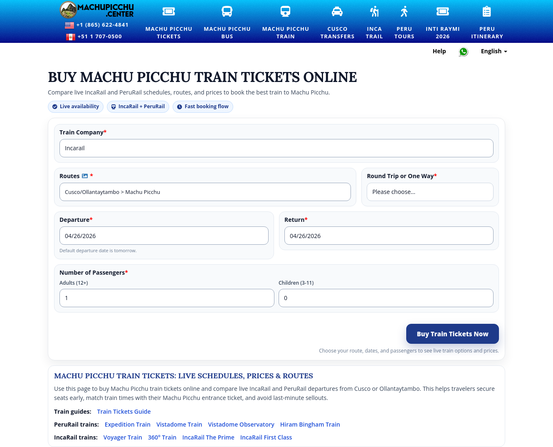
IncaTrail (375, 23)
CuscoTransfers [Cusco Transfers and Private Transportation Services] (338, 23)
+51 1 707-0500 (96, 37)
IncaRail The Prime (208, 437)
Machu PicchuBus (228, 23)
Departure (76, 220)
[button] (85, 176)
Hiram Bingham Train (310, 424)
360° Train (162, 437)
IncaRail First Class (266, 437)
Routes (76, 176)
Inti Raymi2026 (443, 23)
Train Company (83, 132)
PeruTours (405, 23)
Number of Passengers (93, 272)
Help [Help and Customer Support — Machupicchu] (439, 51)
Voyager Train (123, 437)
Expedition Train (128, 424)
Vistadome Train (179, 424)
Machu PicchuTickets (169, 23)
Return (296, 220)
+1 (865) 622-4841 (96, 25)
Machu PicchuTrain (286, 23)
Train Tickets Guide (124, 411)
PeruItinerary (487, 23)
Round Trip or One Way (402, 176)
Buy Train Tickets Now (453, 334)
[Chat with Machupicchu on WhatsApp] (464, 51)
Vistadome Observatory (241, 424)
